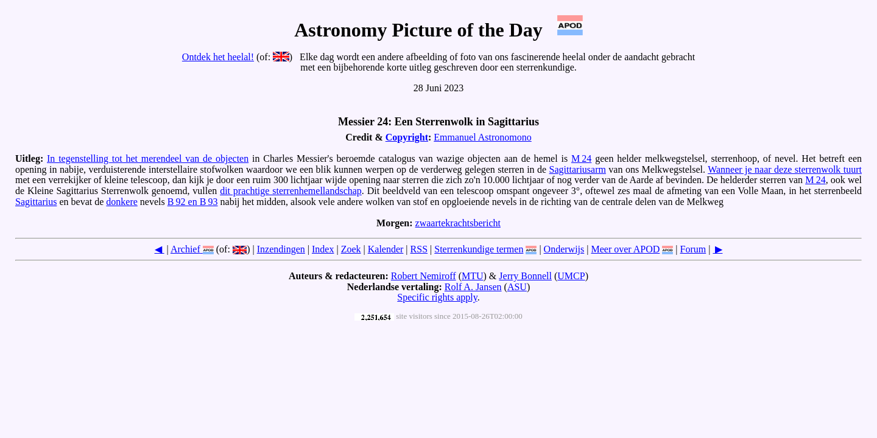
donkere (122, 201)
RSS (419, 249)
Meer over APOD (625, 249)
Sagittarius (36, 201)
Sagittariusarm (577, 169)
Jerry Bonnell (525, 276)
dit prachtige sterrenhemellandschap (291, 191)
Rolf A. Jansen (473, 287)
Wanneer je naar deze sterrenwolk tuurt (785, 169)
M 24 (581, 158)
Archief (185, 249)
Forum (693, 249)
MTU (473, 276)
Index (323, 249)
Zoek (351, 249)
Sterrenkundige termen (478, 249)
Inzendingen (281, 249)
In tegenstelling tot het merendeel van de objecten (147, 158)
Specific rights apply (437, 297)
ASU (517, 287)
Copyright (407, 137)
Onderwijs (564, 249)
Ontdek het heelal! (218, 57)
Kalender (386, 249)
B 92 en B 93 (192, 201)
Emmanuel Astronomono (482, 137)
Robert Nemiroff (423, 276)
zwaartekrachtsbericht (458, 223)
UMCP (571, 276)
